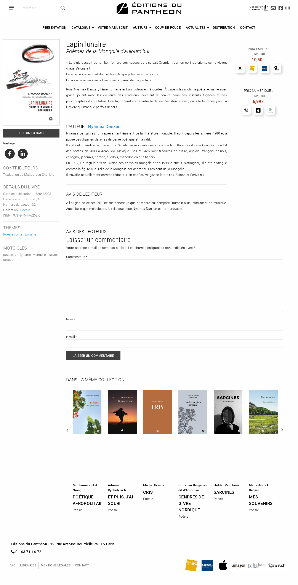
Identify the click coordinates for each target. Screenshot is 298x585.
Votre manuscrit (113, 27)
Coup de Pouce (168, 27)
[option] (87, 449)
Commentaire (76, 257)
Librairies (28, 565)
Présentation (54, 27)
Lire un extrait (31, 133)
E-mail (71, 337)
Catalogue (81, 27)
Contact (247, 27)
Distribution (224, 27)
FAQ (13, 565)
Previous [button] (67, 430)
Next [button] (281, 430)
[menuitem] (54, 27)
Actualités (195, 27)
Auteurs (140, 27)
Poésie (25, 210)
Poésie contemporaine (19, 234)
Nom (70, 319)
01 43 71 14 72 (26, 551)
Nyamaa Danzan (104, 126)
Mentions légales (55, 565)
